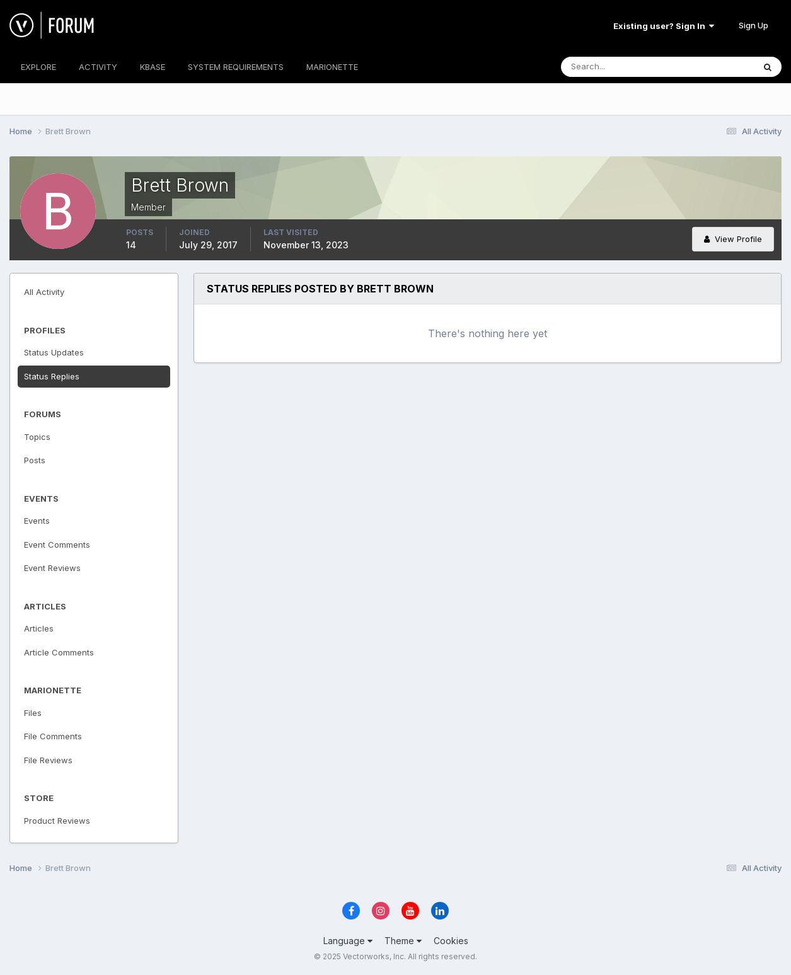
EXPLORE (38, 67)
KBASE (152, 67)
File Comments (53, 736)
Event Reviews (52, 568)
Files (33, 713)
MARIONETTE (332, 67)
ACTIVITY (98, 67)
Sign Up (753, 25)
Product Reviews (57, 821)
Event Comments (57, 544)
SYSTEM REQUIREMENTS (236, 67)
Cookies (451, 940)
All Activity (44, 292)
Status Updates (54, 352)
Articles (39, 628)
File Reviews (48, 760)
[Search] (616, 67)
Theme (403, 940)
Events (37, 521)
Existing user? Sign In (663, 26)
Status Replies (51, 376)
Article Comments (59, 652)
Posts (34, 460)
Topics (37, 437)
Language (347, 940)
